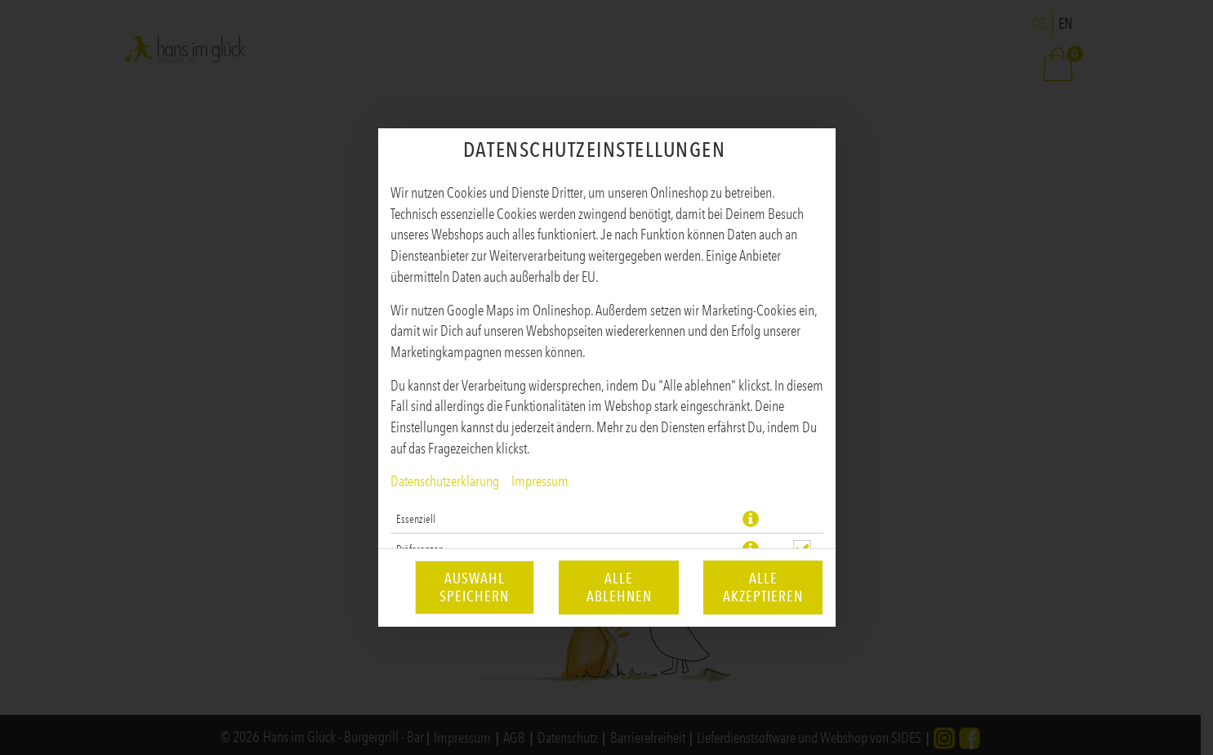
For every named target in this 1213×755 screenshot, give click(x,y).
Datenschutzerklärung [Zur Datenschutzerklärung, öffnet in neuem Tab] (444, 481)
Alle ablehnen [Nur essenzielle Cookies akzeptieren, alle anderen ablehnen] (619, 587)
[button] (751, 519)
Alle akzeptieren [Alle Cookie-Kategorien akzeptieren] (763, 587)
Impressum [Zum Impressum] (540, 481)
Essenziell (415, 519)
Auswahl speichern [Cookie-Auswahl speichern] (474, 587)
